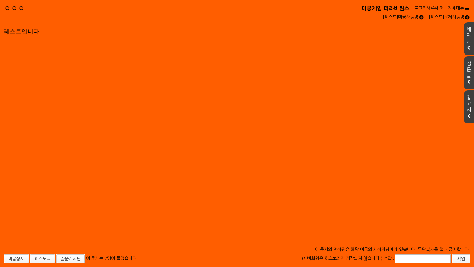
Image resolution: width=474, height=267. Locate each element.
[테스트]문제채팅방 (449, 17)
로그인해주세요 (428, 8)
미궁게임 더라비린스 (385, 8)
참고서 (469, 106)
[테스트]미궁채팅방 (403, 17)
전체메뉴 (458, 8)
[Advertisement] (237, 109)
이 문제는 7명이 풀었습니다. (112, 258)
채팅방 (469, 38)
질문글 (469, 72)
